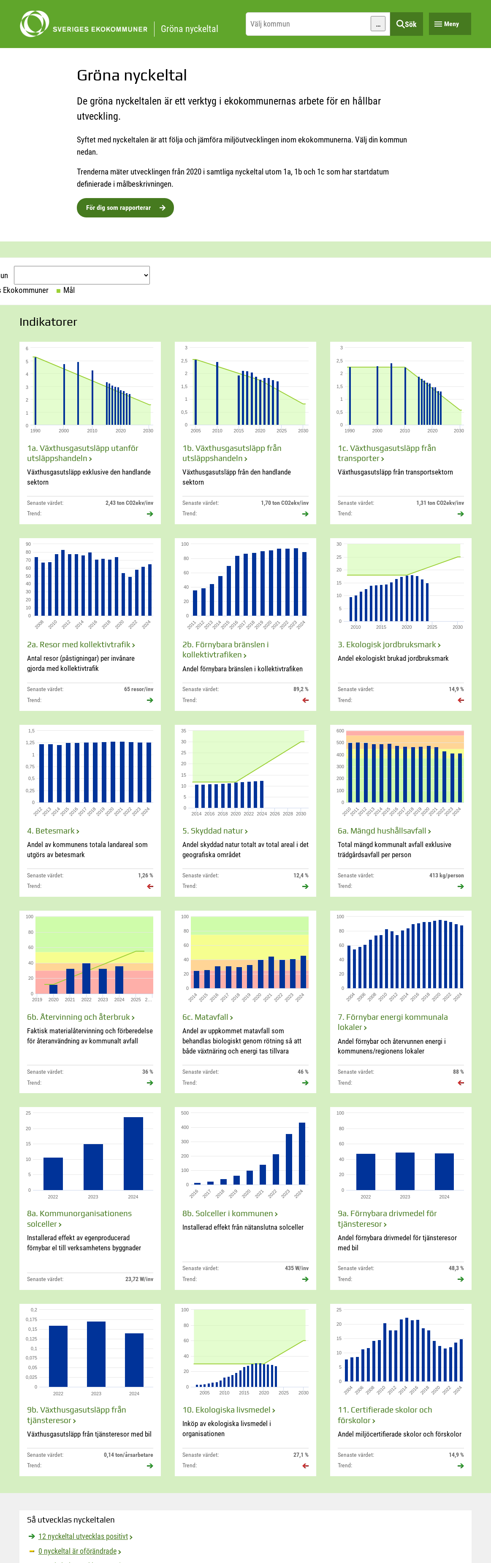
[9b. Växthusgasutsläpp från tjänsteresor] (90, 1390)
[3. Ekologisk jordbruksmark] (401, 624)
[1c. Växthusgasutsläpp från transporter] (401, 433)
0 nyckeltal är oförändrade (77, 1551)
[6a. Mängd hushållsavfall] (401, 811)
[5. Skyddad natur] (245, 811)
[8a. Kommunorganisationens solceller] (90, 1198)
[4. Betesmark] (90, 811)
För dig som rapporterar (118, 208)
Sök (411, 24)
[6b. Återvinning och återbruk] (90, 1002)
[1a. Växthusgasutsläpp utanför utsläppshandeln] (90, 433)
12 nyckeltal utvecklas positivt (83, 1536)
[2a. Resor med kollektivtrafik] (90, 624)
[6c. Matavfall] (245, 1002)
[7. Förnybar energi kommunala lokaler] (401, 1002)
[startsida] (130, 24)
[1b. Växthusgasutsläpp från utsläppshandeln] (245, 433)
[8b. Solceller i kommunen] (245, 1198)
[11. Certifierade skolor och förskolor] (401, 1390)
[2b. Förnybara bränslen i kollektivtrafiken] (245, 624)
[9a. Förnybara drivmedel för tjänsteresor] (401, 1198)
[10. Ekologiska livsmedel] (245, 1390)
